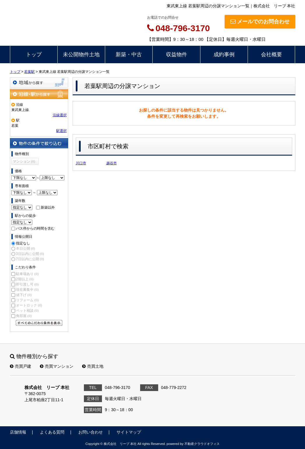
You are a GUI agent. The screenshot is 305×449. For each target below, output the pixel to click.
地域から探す (39, 82)
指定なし (23, 243)
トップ (34, 54)
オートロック (29, 305)
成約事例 (224, 54)
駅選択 (61, 131)
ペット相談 (27, 311)
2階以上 (25, 279)
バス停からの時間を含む (35, 228)
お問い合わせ (90, 432)
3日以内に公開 (30, 254)
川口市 (81, 163)
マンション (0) (24, 161)
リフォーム (27, 300)
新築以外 (48, 207)
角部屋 (23, 316)
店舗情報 (18, 432)
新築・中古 (129, 54)
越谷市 (111, 163)
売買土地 (92, 366)
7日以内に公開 (30, 259)
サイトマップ (129, 432)
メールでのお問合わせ (260, 21)
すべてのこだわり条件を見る (39, 323)
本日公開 (25, 248)
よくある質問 (52, 432)
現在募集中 (27, 290)
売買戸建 (20, 366)
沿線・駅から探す (39, 94)
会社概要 (271, 54)
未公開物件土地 (81, 54)
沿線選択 (60, 115)
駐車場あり (27, 274)
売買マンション (56, 366)
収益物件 (176, 54)
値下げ (23, 295)
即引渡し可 (27, 284)
